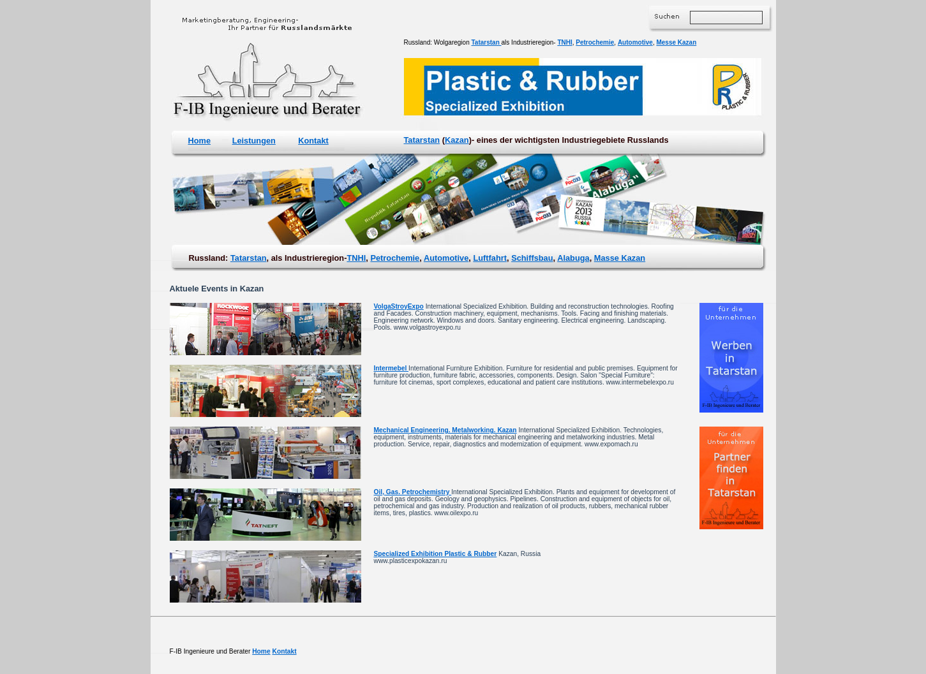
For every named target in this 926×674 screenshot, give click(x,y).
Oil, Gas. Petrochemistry (413, 491)
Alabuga (573, 258)
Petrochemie (595, 42)
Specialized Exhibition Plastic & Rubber (435, 553)
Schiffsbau (532, 258)
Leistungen (254, 140)
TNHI (564, 42)
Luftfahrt (490, 258)
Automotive (635, 42)
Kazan (457, 140)
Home (199, 140)
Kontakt (313, 140)
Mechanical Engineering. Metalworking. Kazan (445, 430)
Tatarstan (487, 42)
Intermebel (391, 368)
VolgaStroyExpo (399, 306)
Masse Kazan (619, 258)
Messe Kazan (676, 42)
